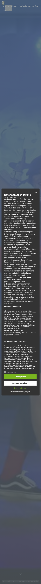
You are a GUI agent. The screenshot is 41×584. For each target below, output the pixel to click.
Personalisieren (20, 388)
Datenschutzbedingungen (20, 392)
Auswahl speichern (20, 383)
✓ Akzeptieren (20, 377)
